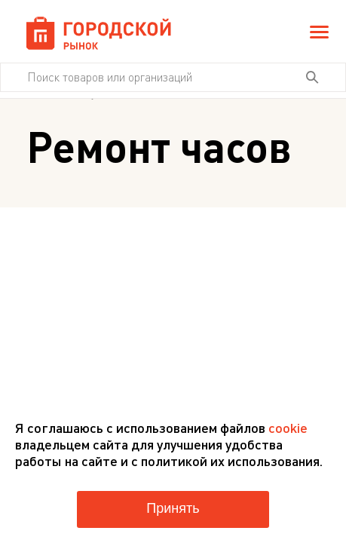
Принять (172, 508)
